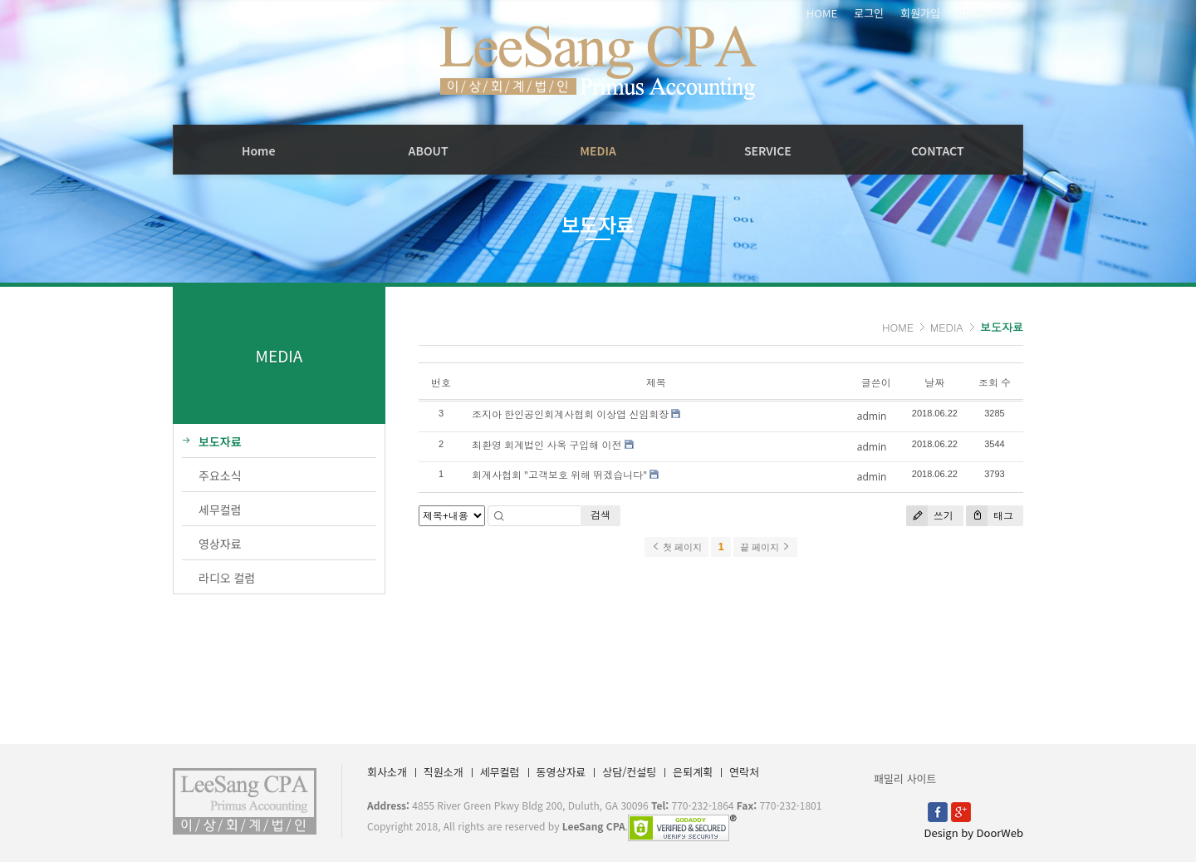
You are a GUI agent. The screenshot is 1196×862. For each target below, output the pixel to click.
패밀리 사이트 (905, 778)
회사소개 (387, 772)
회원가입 (920, 13)
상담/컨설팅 (629, 772)
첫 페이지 (676, 547)
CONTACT (937, 150)
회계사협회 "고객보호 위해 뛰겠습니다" (559, 475)
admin (872, 416)
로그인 (869, 13)
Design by (973, 832)
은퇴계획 (693, 772)
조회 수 (994, 383)
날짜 (934, 383)
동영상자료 (561, 772)
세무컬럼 (500, 772)
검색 (600, 515)
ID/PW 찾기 (984, 13)
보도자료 (1001, 327)
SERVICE (768, 150)
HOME (821, 13)
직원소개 (443, 772)
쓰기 (929, 515)
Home (259, 150)
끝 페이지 (765, 547)
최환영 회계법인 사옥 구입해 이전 (546, 445)
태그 (989, 515)
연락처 (744, 772)
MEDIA (598, 150)
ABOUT (428, 150)
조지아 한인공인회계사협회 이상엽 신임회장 (570, 414)
